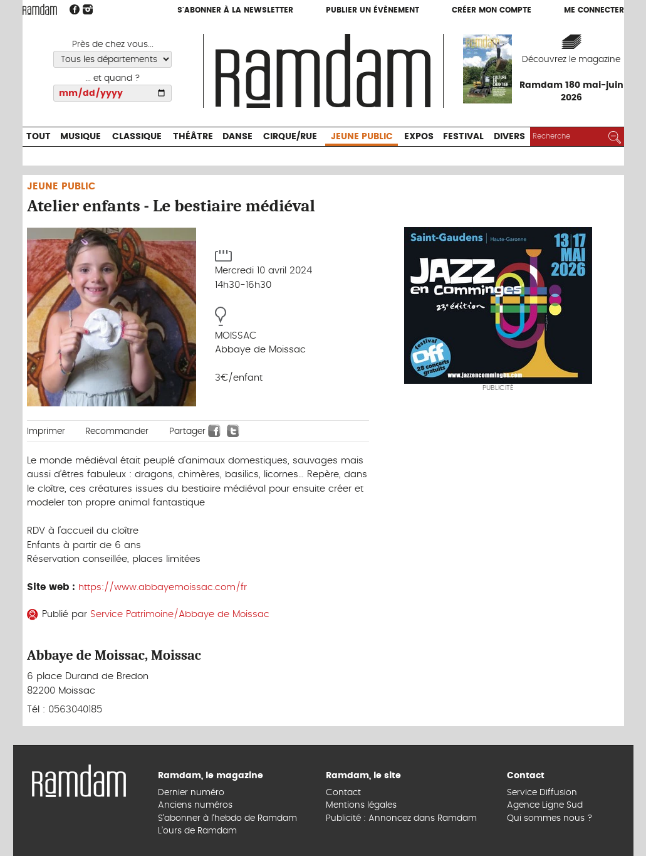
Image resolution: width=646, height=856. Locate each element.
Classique (137, 136)
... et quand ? (112, 78)
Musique (80, 136)
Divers (509, 136)
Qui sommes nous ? (550, 818)
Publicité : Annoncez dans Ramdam (401, 818)
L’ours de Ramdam (197, 831)
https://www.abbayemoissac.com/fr (162, 587)
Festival (463, 136)
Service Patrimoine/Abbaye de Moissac (179, 614)
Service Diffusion (542, 792)
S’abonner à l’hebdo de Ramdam (227, 818)
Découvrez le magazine (571, 59)
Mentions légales (361, 805)
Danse (237, 136)
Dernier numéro (191, 792)
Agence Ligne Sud (545, 805)
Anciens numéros (195, 805)
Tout (38, 136)
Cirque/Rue (290, 136)
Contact (343, 792)
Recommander (116, 431)
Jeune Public (362, 136)
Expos (419, 136)
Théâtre (193, 136)
